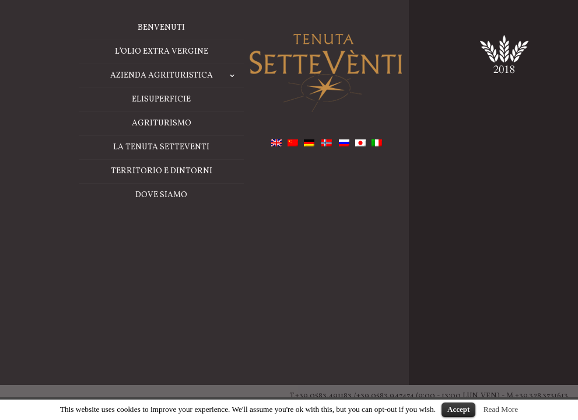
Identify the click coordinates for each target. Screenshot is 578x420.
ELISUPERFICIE (82, 248)
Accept (458, 409)
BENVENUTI (82, 177)
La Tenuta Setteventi (82, 296)
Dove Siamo (82, 344)
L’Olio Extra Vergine (82, 200)
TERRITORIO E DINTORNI (83, 320)
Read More (501, 409)
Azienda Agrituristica (98, 225)
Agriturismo (83, 272)
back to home (255, 268)
